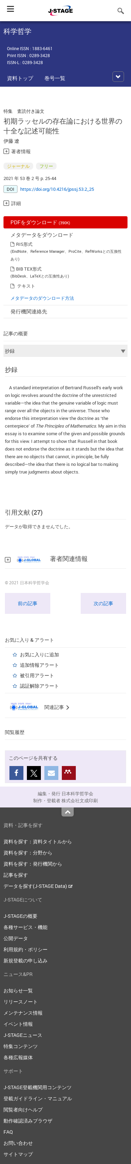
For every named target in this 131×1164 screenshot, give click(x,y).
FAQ (8, 1131)
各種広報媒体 (18, 1057)
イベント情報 (18, 1024)
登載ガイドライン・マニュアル (37, 1098)
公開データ (15, 938)
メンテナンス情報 (23, 1012)
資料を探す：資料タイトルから (37, 841)
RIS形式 (24, 244)
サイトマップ (18, 1154)
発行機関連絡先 (28, 311)
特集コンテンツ (20, 1046)
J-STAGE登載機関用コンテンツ (37, 1087)
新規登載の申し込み (25, 960)
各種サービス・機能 (25, 927)
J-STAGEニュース (22, 1035)
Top (67, 812)
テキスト (26, 286)
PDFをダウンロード (40, 222)
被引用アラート (37, 675)
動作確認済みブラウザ (27, 1120)
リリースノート (20, 1001)
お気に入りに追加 (39, 654)
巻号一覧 (54, 78)
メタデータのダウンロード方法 (42, 298)
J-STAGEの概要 (20, 916)
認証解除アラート (39, 685)
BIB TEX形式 (29, 269)
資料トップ (20, 78)
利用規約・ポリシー (25, 949)
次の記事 (103, 603)
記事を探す (15, 875)
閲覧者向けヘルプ (23, 1109)
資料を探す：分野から (27, 852)
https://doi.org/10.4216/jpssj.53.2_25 (57, 189)
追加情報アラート (39, 665)
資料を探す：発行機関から (32, 863)
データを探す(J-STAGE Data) (38, 886)
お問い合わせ (18, 1143)
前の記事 (27, 603)
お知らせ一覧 (18, 990)
